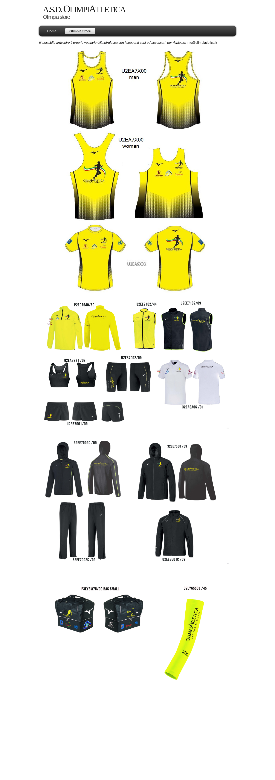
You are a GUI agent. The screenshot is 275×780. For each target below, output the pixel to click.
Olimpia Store (80, 31)
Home (52, 31)
